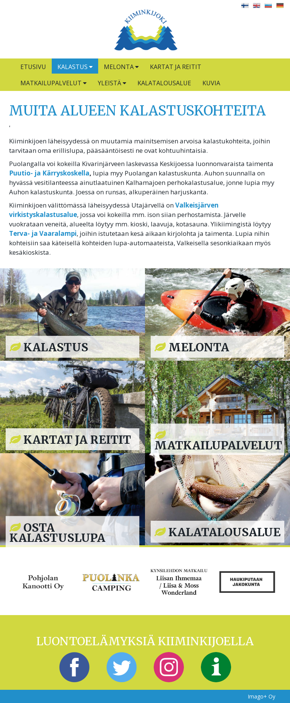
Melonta (121, 67)
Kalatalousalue (164, 83)
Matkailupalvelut (53, 83)
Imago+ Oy (261, 696)
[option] (43, 581)
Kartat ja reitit (175, 67)
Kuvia (211, 83)
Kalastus (75, 67)
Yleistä (112, 83)
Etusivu (33, 67)
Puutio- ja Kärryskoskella (49, 173)
